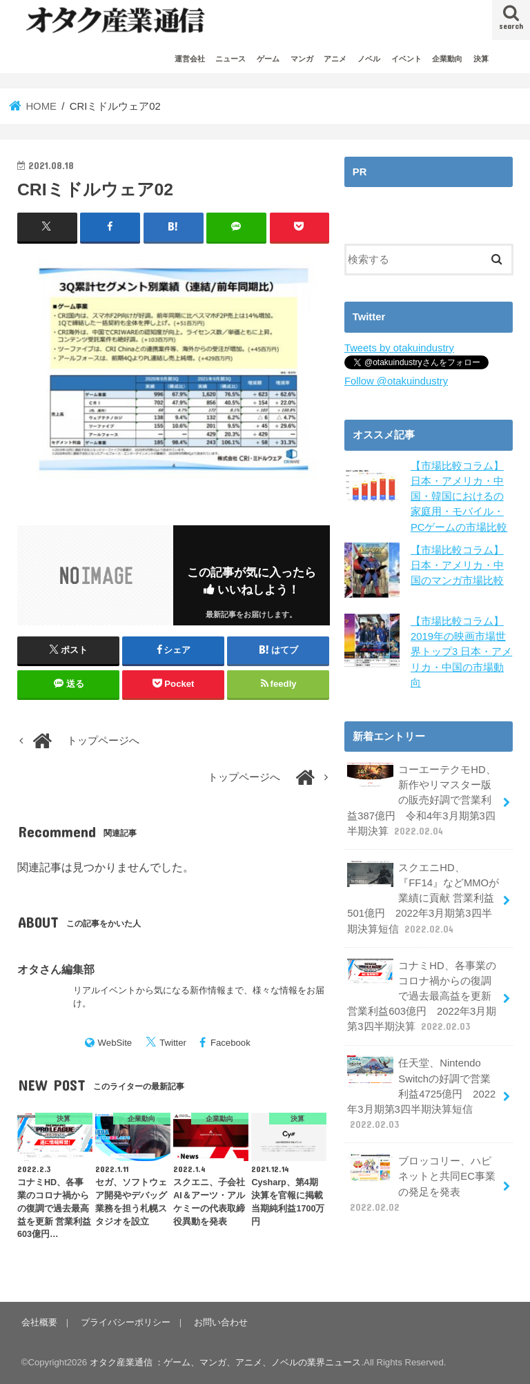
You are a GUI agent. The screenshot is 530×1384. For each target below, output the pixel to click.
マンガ (302, 59)
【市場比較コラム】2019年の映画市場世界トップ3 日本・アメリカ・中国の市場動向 (461, 652)
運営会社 (190, 59)
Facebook (230, 1042)
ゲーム (268, 59)
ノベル (368, 59)
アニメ (335, 59)
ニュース (230, 59)
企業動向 (447, 59)
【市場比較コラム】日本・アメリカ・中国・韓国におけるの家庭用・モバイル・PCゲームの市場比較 (459, 496)
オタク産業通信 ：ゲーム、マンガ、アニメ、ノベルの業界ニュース (226, 1362)
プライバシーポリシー (125, 1322)
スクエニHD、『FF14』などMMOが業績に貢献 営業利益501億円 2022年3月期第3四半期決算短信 (423, 898)
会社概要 (39, 1322)
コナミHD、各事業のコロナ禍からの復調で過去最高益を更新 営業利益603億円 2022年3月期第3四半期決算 (421, 996)
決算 (481, 59)
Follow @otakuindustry (396, 381)
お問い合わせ (221, 1322)
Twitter (172, 1042)
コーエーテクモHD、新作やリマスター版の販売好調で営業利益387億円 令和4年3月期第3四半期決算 (421, 800)
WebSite (115, 1042)
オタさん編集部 (56, 969)
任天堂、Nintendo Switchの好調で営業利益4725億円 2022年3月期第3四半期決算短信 (421, 1093)
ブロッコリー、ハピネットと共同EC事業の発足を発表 (421, 1183)
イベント (406, 59)
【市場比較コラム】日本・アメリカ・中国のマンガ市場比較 (457, 565)
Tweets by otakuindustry (399, 347)
